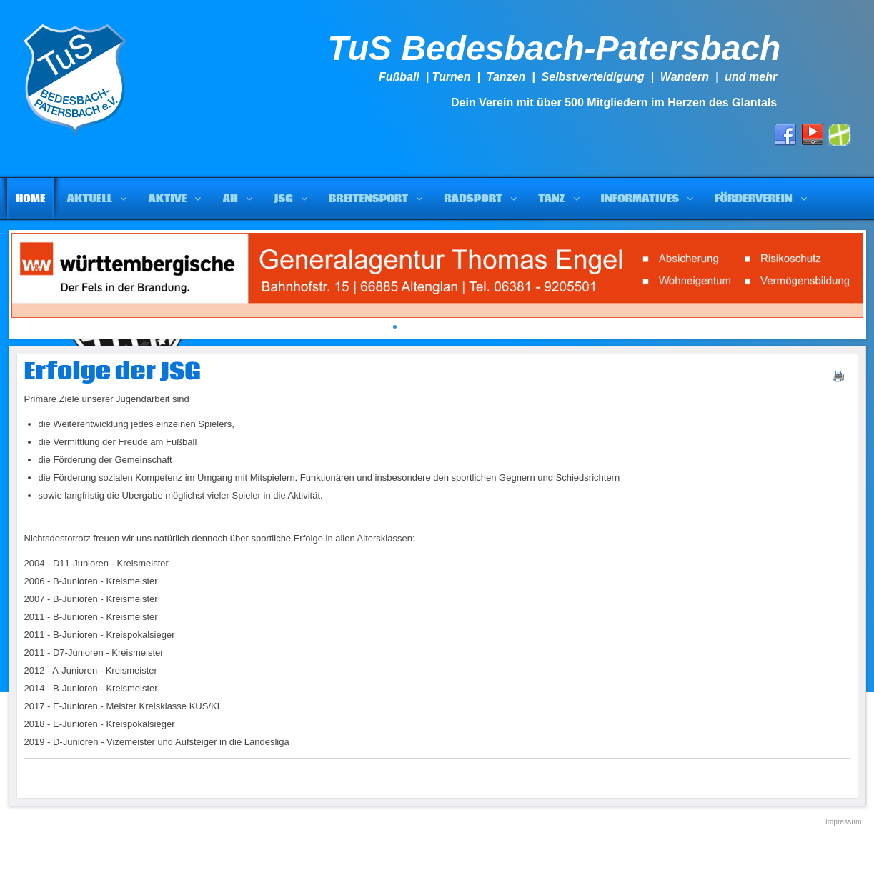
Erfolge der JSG (112, 372)
